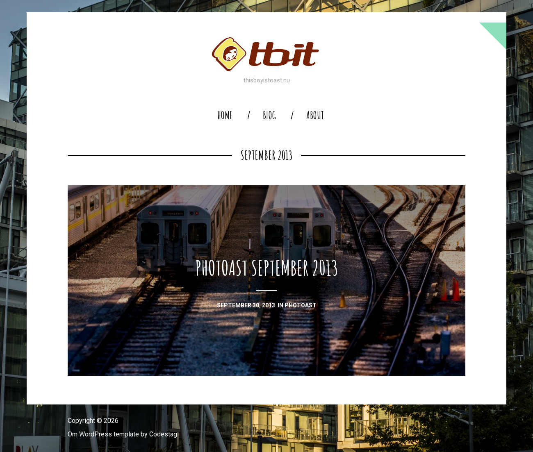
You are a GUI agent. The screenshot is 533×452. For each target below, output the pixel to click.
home (224, 115)
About (315, 115)
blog (269, 115)
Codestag (163, 434)
